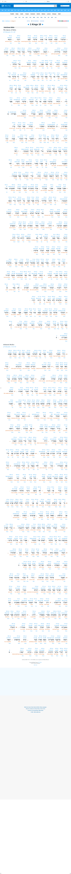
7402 (19, 362)
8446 (33, 362)
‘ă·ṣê (16, 261)
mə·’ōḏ (19, 50)
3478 (65, 209)
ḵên (7, 285)
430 (44, 197)
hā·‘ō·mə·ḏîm (31, 186)
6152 (60, 375)
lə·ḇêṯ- (8, 273)
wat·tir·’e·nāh (29, 161)
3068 (18, 35)
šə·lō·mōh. (35, 248)
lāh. (66, 99)
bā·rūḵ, (37, 199)
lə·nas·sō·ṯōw (64, 50)
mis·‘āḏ (13, 273)
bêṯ (14, 124)
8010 (35, 35)
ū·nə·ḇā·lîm (35, 285)
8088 (41, 35)
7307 (39, 135)
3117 (39, 296)
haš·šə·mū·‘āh (25, 174)
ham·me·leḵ (34, 273)
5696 (65, 437)
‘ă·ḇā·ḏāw (33, 112)
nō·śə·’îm (6, 50)
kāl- (51, 74)
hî (11, 323)
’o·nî (59, 261)
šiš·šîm (10, 352)
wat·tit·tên (49, 223)
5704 (45, 159)
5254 (65, 48)
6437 (32, 321)
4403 (53, 122)
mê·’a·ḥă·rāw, (53, 439)
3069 (65, 284)
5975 (32, 184)
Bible (3, 21)
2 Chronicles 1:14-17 (9, 347)
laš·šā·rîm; (26, 285)
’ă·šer (46, 74)
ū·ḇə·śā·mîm (12, 223)
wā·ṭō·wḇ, (38, 174)
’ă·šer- (41, 161)
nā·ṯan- (61, 323)
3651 (5, 284)
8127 (65, 424)
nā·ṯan (50, 310)
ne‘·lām (36, 87)
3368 (34, 60)
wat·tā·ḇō (9, 37)
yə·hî (55, 199)
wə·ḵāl (6, 364)
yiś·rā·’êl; (65, 211)
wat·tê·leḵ (25, 323)
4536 (27, 362)
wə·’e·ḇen (41, 62)
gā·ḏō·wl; (58, 426)
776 (49, 147)
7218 (11, 424)
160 (58, 209)
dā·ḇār (42, 87)
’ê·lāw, (58, 74)
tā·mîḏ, (19, 186)
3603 (23, 222)
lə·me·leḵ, (17, 211)
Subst (45, 142)
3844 (37, 412)
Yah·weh (50, 199)
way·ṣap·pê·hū (51, 426)
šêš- (54, 389)
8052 (26, 172)
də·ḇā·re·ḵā (36, 149)
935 (9, 35)
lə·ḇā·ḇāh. (33, 74)
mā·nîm (37, 401)
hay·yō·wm (38, 298)
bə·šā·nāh (28, 352)
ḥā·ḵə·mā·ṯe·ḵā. (25, 149)
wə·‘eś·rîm (30, 223)
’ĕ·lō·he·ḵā (44, 199)
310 (54, 437)
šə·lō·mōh (35, 37)
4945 (42, 122)
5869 (22, 159)
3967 (36, 222)
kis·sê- (8, 414)
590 (58, 259)
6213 (9, 209)
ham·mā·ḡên (19, 401)
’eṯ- (46, 37)
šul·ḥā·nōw (48, 112)
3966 (18, 48)
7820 (59, 387)
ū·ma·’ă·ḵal (54, 112)
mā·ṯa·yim (14, 377)
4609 (26, 424)
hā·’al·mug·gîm (19, 273)
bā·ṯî (37, 161)
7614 (55, 35)
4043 (60, 400)
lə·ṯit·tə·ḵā (19, 199)
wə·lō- (57, 136)
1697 (61, 85)
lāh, (58, 323)
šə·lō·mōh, (14, 62)
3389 (37, 48)
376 (59, 184)
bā (40, 352)
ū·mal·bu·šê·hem (51, 124)
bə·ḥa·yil (29, 50)
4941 (65, 222)
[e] (65, 35)
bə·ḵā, (23, 199)
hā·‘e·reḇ (60, 377)
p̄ (29, 414)
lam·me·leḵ (41, 223)
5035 (36, 284)
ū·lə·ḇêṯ (59, 285)
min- (32, 87)
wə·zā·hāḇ (57, 62)
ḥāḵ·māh (46, 174)
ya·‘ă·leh (19, 124)
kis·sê (10, 199)
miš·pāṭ (65, 223)
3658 (44, 284)
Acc (46, 43)
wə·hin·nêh (17, 161)
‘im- (38, 74)
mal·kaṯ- (50, 99)
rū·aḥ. (40, 136)
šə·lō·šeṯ (42, 401)
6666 (60, 222)
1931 (22, 234)
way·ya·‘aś (40, 273)
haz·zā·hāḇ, (49, 352)
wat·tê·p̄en (32, 323)
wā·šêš (65, 364)
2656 (26, 308)
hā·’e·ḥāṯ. (20, 389)
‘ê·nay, (22, 161)
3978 (55, 110)
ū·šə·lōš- (11, 389)
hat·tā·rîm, (33, 364)
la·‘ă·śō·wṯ (8, 211)
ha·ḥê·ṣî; (57, 174)
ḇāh (48, 136)
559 (32, 135)
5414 (19, 197)
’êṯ (54, 74)
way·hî (63, 352)
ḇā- (14, 285)
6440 (25, 184)
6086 (15, 259)
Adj (24, 55)
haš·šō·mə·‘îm (11, 186)
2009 (17, 159)
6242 (30, 222)
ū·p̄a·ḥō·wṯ (53, 377)
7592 (14, 308)
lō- (54, 87)
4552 (13, 271)
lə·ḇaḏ (49, 364)
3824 (33, 73)
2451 (31, 97)
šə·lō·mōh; (23, 99)
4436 (64, 35)
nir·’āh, (49, 298)
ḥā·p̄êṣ (28, 199)
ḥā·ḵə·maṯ (31, 99)
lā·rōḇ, (13, 236)
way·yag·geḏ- (23, 74)
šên (66, 426)
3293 (44, 412)
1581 (12, 48)
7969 (11, 387)
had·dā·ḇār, (64, 149)
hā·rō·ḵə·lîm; (18, 364)
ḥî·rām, (53, 261)
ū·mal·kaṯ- (63, 37)
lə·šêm (29, 37)
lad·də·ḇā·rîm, (53, 161)
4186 (41, 110)
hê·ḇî (27, 261)
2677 (57, 172)
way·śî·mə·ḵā (24, 211)
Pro (37, 192)
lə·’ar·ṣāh (20, 323)
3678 (9, 197)
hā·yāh (41, 74)
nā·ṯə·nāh (58, 248)
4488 (37, 400)
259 (22, 350)
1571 (63, 259)
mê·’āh (36, 223)
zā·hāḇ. (57, 364)
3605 (49, 73)
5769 (32, 209)
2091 (57, 60)
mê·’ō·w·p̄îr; (32, 261)
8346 (9, 350)
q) (57, 124)
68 (42, 60)
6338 (41, 424)
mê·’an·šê (44, 364)
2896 (39, 172)
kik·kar (24, 223)
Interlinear (7, 21)
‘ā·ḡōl (66, 439)
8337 (18, 350)
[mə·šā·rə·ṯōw (13, 112)
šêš (20, 352)
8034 (29, 35)
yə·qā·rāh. (49, 273)
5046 (24, 73)
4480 (31, 85)
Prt (46, 80)
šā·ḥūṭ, (48, 401)
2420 (58, 48)
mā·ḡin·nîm (59, 401)
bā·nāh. (65, 112)
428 (36, 184)
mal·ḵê (65, 377)
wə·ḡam (63, 261)
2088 (33, 296)
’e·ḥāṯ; (23, 352)
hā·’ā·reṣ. (43, 377)
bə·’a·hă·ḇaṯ (57, 211)
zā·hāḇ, (20, 223)
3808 (53, 85)
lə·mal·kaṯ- (45, 310)
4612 (24, 110)
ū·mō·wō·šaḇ (40, 112)
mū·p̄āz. (41, 426)
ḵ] (8, 112)
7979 (48, 110)
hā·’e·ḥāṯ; (11, 401)
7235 (65, 234)
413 (18, 60)
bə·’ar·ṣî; (49, 149)
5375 (6, 48)
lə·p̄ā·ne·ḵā (24, 186)
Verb (51, 43)
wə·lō (54, 298)
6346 (53, 375)
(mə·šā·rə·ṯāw (64, 124)
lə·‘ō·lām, (32, 211)
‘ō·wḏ (44, 136)
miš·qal (58, 352)
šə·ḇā (48, 248)
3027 (54, 321)
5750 (44, 135)
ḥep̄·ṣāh (26, 310)
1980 (25, 321)
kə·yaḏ (54, 323)
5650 (33, 110)
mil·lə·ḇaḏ (6, 310)
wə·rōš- (11, 426)
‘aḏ (46, 161)
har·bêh (65, 236)
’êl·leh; (36, 186)
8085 (50, 35)
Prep (19, 67)
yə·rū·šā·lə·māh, (36, 50)
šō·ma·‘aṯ (50, 37)
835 (63, 184)
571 (13, 135)
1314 (65, 60)
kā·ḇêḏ (23, 50)
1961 (41, 73)
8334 (65, 122)
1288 (37, 197)
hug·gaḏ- (65, 174)
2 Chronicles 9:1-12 (9, 32)
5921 (41, 147)
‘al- (42, 149)
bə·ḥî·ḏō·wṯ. (57, 50)
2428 (29, 48)
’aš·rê (64, 186)
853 (45, 35)
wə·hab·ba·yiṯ (17, 99)
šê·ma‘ (41, 37)
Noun (65, 43)
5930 (31, 122)
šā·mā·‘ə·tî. (14, 174)
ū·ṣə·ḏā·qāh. (59, 223)
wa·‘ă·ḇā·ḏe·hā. (63, 335)
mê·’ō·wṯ (15, 352)
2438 (53, 259)
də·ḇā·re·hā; (60, 87)
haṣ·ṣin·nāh (26, 389)
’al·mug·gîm (8, 261)
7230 (13, 234)
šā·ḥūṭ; (59, 389)
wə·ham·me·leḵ (61, 310)
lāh (18, 74)
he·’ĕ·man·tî (64, 161)
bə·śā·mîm (64, 62)
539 (65, 159)
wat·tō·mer (31, 136)
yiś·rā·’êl (38, 211)
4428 (27, 85)
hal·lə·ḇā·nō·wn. (35, 414)
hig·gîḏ (11, 87)
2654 (28, 197)
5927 (19, 122)
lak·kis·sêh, (17, 426)
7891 (27, 284)
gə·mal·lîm (12, 50)
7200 (58, 97)
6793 (8, 375)
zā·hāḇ (37, 261)
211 (33, 259)
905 (6, 308)
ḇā (37, 236)
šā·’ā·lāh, (14, 310)
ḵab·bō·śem (28, 236)
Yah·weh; (18, 37)
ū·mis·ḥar (27, 364)
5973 (37, 73)
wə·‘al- (31, 149)
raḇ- (51, 62)
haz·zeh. (33, 298)
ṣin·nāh (8, 377)
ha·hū (23, 236)
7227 (50, 60)
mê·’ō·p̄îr (21, 261)
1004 (18, 97)
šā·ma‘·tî (55, 149)
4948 (58, 350)
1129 (65, 110)
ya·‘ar (44, 414)
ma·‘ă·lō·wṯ (25, 426)
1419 (58, 424)
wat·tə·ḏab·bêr (64, 74)
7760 (25, 209)
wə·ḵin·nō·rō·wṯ (42, 285)
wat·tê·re (58, 99)
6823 (53, 424)
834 (45, 73)
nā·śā (42, 261)
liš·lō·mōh (35, 352)
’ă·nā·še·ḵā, (58, 186)
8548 (19, 184)
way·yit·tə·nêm (64, 414)
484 (9, 259)
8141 (28, 350)
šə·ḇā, (56, 37)
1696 (65, 73)
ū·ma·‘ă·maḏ (23, 112)
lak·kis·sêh (60, 439)
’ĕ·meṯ (13, 136)
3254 (52, 172)
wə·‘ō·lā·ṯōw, (30, 124)
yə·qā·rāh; (34, 62)
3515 (22, 48)
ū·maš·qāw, (42, 124)
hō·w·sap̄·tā (51, 174)
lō (16, 87)
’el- (19, 62)
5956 (36, 85)
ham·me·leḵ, (26, 87)
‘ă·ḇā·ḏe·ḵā (44, 186)
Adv (54, 92)
